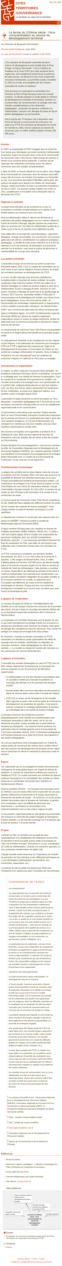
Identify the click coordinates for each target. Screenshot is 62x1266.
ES (55, 2)
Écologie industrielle (52, 1214)
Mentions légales (23, 1259)
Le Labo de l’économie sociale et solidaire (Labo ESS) (25, 54)
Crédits (42, 1259)
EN (50, 2)
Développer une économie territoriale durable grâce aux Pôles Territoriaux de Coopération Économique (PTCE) (30, 1237)
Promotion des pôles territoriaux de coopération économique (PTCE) (40, 1207)
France (9, 1247)
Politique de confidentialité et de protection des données (31, 1262)
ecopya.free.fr (23, 1181)
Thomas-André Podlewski (12, 49)
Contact (34, 1259)
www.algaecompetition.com (20, 1128)
